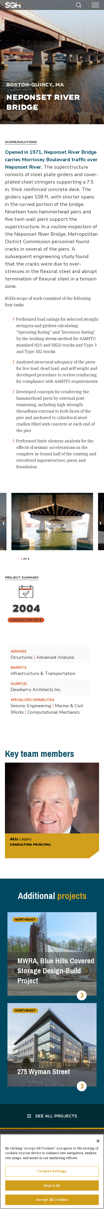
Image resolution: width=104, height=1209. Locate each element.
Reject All (52, 1185)
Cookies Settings (52, 1171)
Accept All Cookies (52, 1200)
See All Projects (52, 1115)
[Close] (98, 1140)
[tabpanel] (52, 521)
